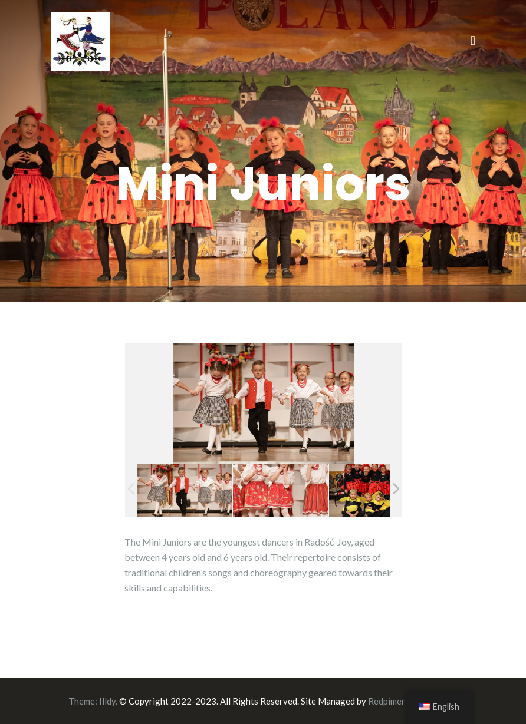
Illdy (107, 701)
